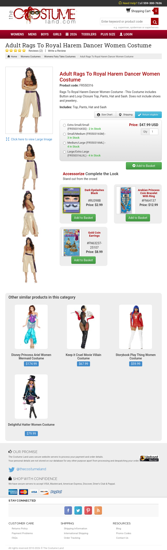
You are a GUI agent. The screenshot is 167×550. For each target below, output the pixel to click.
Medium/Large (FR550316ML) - (84, 144)
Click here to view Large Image (29, 139)
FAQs (15, 537)
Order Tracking (72, 537)
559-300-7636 (152, 3)
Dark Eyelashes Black (94, 191)
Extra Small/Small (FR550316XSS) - (82, 126)
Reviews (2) (35, 50)
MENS (32, 34)
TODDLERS (88, 34)
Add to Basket (143, 166)
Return (148, 114)
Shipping (125, 114)
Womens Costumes (30, 56)
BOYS (44, 34)
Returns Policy (20, 528)
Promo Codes (123, 533)
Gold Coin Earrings (94, 234)
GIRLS (57, 34)
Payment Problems (22, 533)
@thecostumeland (31, 469)
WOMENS (17, 34)
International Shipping (76, 533)
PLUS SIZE (108, 34)
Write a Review (57, 50)
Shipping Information (75, 528)
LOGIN (126, 34)
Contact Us (122, 537)
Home (12, 56)
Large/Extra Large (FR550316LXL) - (81, 153)
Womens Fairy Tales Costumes (60, 56)
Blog (118, 528)
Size (104, 114)
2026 (71, 34)
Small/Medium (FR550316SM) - (84, 135)
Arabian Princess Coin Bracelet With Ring (149, 193)
